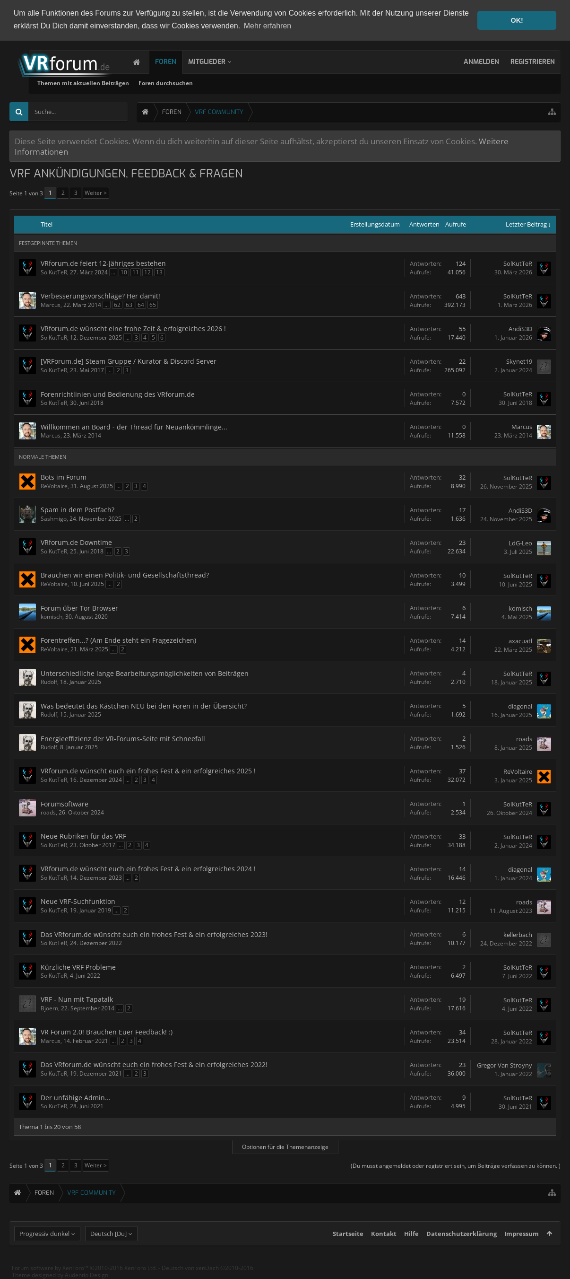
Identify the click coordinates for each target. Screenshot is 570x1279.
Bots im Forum (63, 476)
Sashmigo (54, 518)
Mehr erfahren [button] (268, 26)
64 (141, 304)
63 (129, 304)
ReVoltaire (54, 486)
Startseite (348, 1241)
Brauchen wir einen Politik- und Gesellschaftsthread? (125, 574)
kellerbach (517, 934)
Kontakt (384, 1241)
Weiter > (96, 192)
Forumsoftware (64, 803)
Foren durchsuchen (274, 83)
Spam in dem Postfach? (77, 509)
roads (524, 738)
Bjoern (49, 1008)
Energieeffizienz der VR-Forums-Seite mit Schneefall (123, 738)
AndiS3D (520, 328)
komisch (51, 616)
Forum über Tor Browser (79, 607)
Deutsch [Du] (108, 1241)
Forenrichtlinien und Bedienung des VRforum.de (118, 393)
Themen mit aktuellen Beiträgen (191, 83)
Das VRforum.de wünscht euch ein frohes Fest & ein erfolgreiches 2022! (154, 1064)
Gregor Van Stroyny (504, 1064)
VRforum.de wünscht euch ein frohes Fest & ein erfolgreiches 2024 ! (148, 868)
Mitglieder (216, 61)
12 (147, 272)
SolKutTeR (54, 272)
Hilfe (411, 1241)
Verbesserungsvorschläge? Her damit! (100, 295)
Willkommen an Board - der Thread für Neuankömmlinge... (134, 426)
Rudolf (49, 681)
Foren (175, 61)
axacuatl (520, 640)
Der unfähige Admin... (76, 1097)
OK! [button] (516, 20)
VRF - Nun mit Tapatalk (77, 998)
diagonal (520, 705)
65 (152, 304)
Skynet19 (519, 361)
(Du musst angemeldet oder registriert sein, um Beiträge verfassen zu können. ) (456, 1165)
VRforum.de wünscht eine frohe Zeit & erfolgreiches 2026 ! (133, 328)
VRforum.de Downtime (76, 541)
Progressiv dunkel (44, 1241)
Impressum (521, 1241)
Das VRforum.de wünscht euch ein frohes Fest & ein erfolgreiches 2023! (154, 933)
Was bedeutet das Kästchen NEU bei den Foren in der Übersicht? (144, 705)
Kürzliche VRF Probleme (78, 966)
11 (135, 272)
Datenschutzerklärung (461, 1241)
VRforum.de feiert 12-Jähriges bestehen (103, 262)
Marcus (50, 304)
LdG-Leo (520, 542)
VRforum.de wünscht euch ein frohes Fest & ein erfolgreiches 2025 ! (148, 770)
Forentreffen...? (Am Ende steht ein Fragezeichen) (118, 639)
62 (117, 304)
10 (124, 272)
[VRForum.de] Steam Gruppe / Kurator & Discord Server (128, 360)
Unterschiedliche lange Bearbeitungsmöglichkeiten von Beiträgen (145, 672)
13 (159, 272)
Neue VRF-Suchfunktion (78, 900)
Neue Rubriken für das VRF (83, 835)
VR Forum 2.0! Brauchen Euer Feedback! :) (107, 1031)
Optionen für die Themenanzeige (285, 1146)
